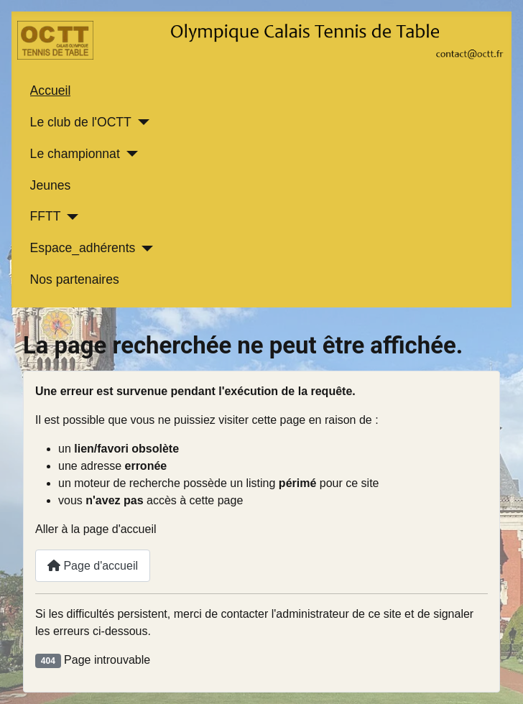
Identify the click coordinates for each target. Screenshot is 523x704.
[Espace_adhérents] (144, 248)
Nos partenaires (74, 279)
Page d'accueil (92, 566)
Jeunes (50, 185)
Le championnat (75, 154)
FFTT (45, 216)
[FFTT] (70, 217)
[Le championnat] (129, 154)
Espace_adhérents (83, 248)
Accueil (50, 90)
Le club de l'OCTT (80, 122)
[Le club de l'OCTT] (140, 122)
